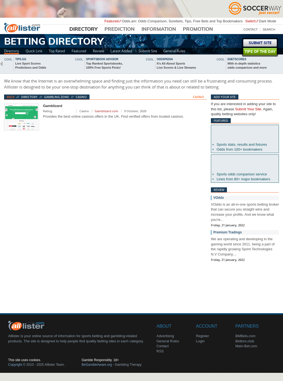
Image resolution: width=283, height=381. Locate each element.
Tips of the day (260, 52)
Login (200, 341)
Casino (81, 97)
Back (10, 97)
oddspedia (165, 59)
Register (202, 336)
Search (269, 29)
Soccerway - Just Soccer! (256, 8)
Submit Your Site (248, 109)
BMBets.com (245, 336)
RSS (160, 351)
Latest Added (121, 50)
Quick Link (34, 50)
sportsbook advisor (102, 59)
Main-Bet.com (246, 346)
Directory (83, 29)
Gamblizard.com (106, 111)
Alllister (23, 27)
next (281, 63)
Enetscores (236, 59)
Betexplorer (245, 134)
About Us (27, 325)
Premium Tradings (227, 232)
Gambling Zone (56, 97)
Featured (79, 50)
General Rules (174, 50)
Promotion (198, 29)
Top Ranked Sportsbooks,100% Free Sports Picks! (104, 65)
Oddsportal (245, 163)
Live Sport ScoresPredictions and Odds (30, 65)
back (1, 63)
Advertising (165, 336)
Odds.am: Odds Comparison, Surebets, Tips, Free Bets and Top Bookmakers (182, 21)
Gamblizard (52, 106)
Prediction (119, 29)
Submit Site (148, 50)
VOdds (218, 198)
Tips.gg (20, 59)
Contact (251, 29)
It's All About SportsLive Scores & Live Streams (176, 65)
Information (159, 29)
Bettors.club (244, 341)
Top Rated (57, 50)
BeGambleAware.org (97, 365)
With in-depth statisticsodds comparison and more (247, 65)
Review (98, 50)
